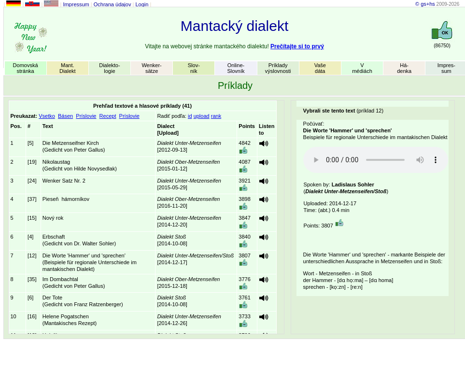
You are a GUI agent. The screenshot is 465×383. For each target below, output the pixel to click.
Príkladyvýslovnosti (278, 68)
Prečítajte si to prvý (297, 46)
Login (141, 4)
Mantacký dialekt (234, 26)
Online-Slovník (235, 68)
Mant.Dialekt (67, 68)
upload (202, 116)
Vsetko (47, 116)
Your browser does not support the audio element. (375, 160)
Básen (65, 116)
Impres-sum (446, 68)
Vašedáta (320, 68)
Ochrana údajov (112, 4)
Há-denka (404, 68)
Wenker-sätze (151, 68)
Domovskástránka (25, 68)
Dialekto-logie (109, 68)
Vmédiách (362, 68)
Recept (107, 116)
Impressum (76, 4)
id (190, 116)
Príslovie (86, 116)
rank (216, 116)
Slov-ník (194, 68)
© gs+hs (425, 4)
